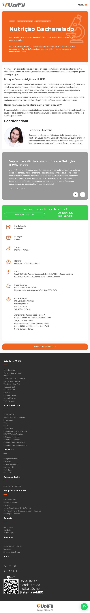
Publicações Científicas (12, 514)
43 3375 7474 (9, 533)
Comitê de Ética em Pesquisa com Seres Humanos (22, 511)
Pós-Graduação (9, 390)
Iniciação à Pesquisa (11, 502)
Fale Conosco (8, 527)
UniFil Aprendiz (9, 401)
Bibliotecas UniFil (10, 500)
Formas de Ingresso (45, 347)
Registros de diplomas (12, 552)
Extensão (7, 505)
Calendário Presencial (12, 440)
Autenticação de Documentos (15, 417)
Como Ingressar (9, 370)
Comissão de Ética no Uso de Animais (17, 508)
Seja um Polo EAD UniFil (12, 486)
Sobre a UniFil (8, 428)
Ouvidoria (7, 530)
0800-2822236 (65, 216)
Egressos (7, 393)
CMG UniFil (7, 462)
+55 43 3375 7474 (65, 213)
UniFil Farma (8, 473)
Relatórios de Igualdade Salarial (15, 431)
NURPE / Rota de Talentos (13, 434)
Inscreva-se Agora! (24, 215)
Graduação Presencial (12, 381)
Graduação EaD (9, 387)
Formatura (7, 549)
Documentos (8, 420)
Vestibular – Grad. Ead (12, 384)
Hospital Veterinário (11, 464)
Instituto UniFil (9, 467)
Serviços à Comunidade (12, 546)
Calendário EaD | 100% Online (14, 442)
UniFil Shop (8, 470)
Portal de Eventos (10, 395)
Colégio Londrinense (11, 459)
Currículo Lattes (20, 306)
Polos (6, 423)
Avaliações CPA (9, 414)
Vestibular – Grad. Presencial (14, 379)
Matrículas (7, 376)
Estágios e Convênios (11, 437)
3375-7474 (52, 290)
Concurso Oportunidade (12, 373)
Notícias (6, 426)
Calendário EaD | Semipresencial (15, 445)
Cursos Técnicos (10, 398)
